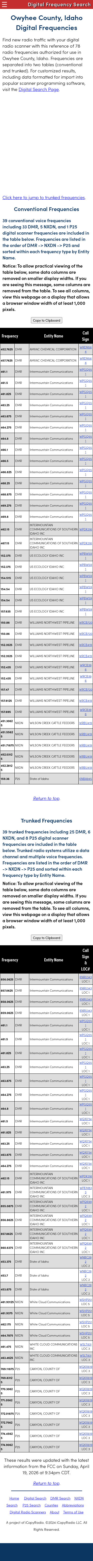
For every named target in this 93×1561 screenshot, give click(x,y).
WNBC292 (86, 1259)
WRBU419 (85, 723)
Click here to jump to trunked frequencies (43, 197)
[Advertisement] (46, 143)
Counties (51, 1504)
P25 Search (32, 1504)
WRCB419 (85, 645)
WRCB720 (85, 622)
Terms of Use (73, 1511)
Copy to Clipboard (46, 320)
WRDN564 (86, 349)
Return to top (46, 798)
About (54, 1511)
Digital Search (35, 1498)
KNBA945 (85, 778)
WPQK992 (86, 1203)
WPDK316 (85, 529)
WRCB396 (86, 667)
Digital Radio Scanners (28, 1511)
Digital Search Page (39, 89)
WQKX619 (85, 1366)
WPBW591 (85, 555)
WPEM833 (86, 1190)
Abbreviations (73, 1504)
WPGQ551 (85, 371)
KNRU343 (86, 977)
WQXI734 (85, 1119)
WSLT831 (86, 1344)
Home (14, 1498)
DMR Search (60, 1498)
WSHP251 (85, 1299)
